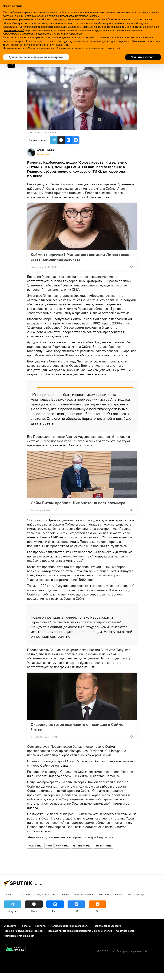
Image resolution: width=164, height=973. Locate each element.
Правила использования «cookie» (24, 930)
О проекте (10, 925)
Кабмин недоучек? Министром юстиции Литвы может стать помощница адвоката (81, 257)
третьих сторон (62, 19)
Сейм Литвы (62, 845)
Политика (24, 894)
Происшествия (82, 894)
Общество (41, 894)
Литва (49, 845)
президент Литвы (81, 845)
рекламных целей (13, 30)
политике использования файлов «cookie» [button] (74, 16)
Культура (103, 894)
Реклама (25, 925)
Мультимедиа (136, 894)
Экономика (60, 894)
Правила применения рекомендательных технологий (80, 930)
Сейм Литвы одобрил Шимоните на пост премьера (78, 502)
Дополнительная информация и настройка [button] (36, 57)
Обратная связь (125, 930)
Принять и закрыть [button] (143, 57)
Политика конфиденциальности (69, 925)
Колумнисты (35, 845)
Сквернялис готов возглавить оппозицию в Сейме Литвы (77, 727)
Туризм (118, 894)
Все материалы (44, 154)
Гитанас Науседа (103, 845)
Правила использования (107, 925)
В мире (8, 894)
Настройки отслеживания (19, 935)
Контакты (40, 925)
